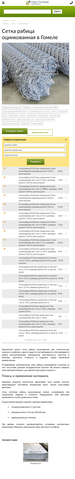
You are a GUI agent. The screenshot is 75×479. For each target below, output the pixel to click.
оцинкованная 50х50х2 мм (14, 111)
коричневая (37, 123)
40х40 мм (55, 115)
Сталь (13, 20)
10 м (54, 111)
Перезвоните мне (40, 132)
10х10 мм (63, 111)
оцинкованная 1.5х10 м (39, 111)
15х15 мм (13, 115)
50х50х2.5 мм (9, 119)
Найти (57, 11)
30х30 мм (43, 115)
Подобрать (36, 161)
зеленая (25, 123)
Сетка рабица (23, 23)
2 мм (22, 115)
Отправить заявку (14, 131)
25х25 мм (32, 115)
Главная (5, 20)
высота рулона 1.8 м (45, 119)
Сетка (13, 23)
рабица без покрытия (12, 107)
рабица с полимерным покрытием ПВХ (40, 107)
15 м (4, 115)
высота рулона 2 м (11, 123)
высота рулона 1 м (25, 119)
